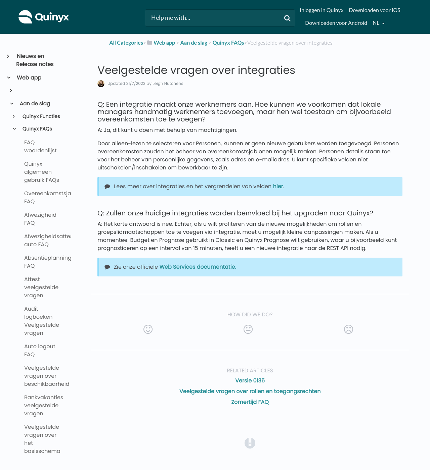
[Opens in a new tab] (250, 443)
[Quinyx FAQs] (228, 43)
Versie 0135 (250, 380)
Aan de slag (34, 103)
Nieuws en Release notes (34, 60)
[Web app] (160, 43)
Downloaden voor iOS (374, 10)
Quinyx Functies (40, 116)
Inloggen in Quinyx (321, 10)
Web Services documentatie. (197, 267)
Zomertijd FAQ (250, 402)
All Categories (126, 43)
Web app (28, 78)
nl (376, 23)
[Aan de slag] (193, 43)
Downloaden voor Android (336, 23)
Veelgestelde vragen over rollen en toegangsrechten (250, 391)
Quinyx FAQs (36, 129)
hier (278, 186)
